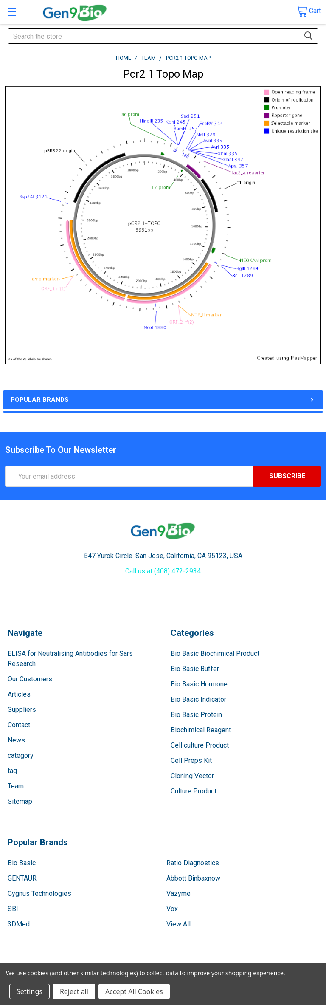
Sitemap (20, 801)
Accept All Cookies (134, 991)
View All (178, 924)
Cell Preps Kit (191, 761)
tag (12, 771)
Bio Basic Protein (196, 715)
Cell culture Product (200, 745)
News (16, 740)
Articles (19, 694)
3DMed (19, 924)
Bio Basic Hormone (199, 684)
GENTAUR (22, 878)
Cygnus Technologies (39, 893)
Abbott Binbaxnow (193, 878)
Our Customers (30, 679)
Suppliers (22, 710)
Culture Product (193, 791)
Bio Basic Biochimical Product (215, 653)
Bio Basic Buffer (195, 669)
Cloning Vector (192, 776)
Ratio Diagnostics (192, 863)
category (21, 755)
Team (16, 786)
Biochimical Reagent (201, 730)
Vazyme (178, 893)
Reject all (74, 991)
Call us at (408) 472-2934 (163, 571)
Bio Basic (22, 863)
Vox (172, 909)
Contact (19, 725)
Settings (29, 991)
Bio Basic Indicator (198, 699)
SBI (13, 909)
